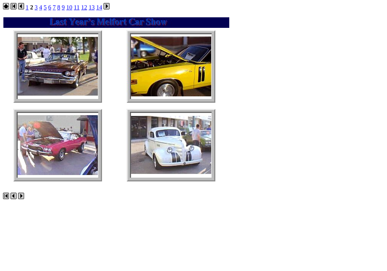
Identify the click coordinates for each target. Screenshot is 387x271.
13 (91, 7)
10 (69, 7)
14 (99, 7)
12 (84, 7)
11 (76, 7)
